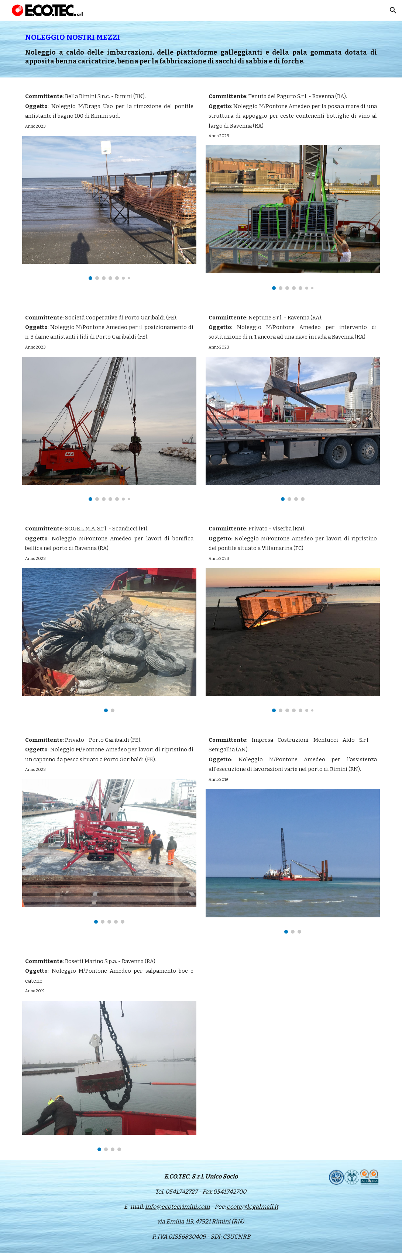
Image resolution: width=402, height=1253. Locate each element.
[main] (200, 49)
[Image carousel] (109, 208)
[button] (393, 10)
